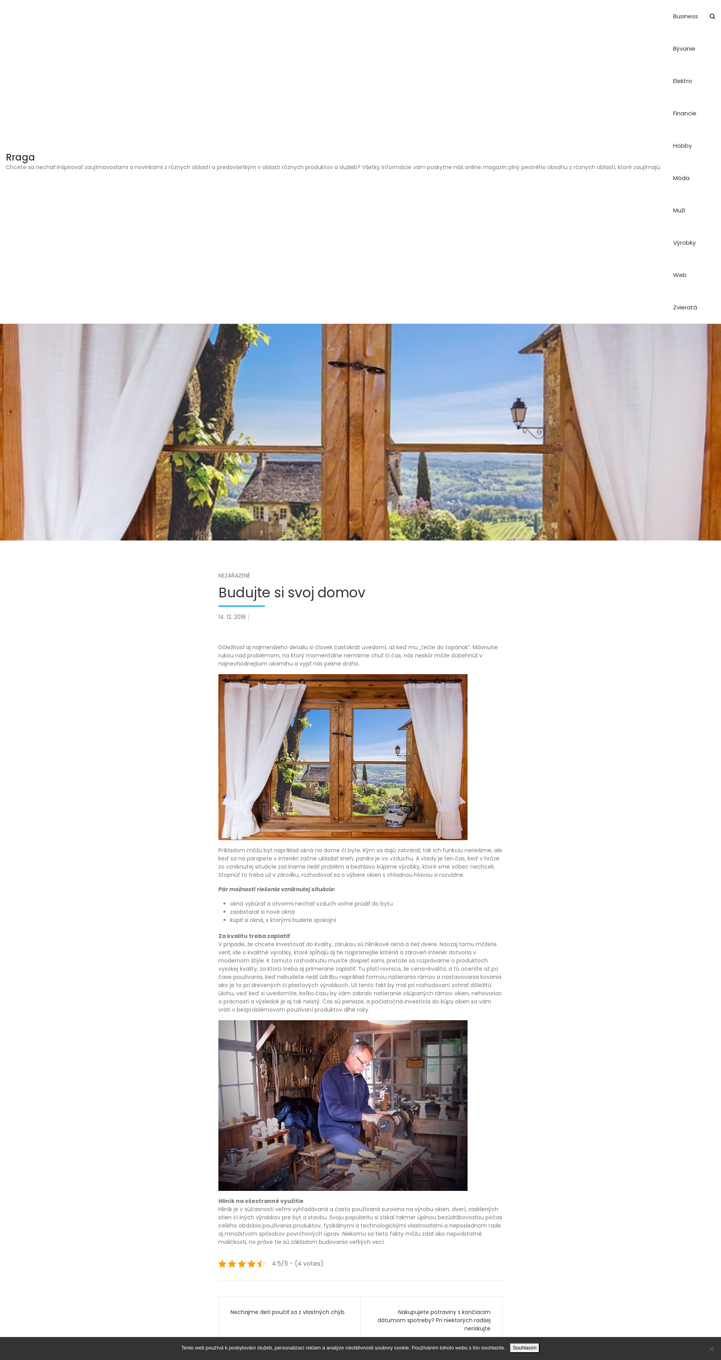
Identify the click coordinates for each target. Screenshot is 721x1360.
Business (685, 16)
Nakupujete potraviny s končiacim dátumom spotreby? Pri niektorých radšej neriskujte (434, 1320)
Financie (684, 113)
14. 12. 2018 (232, 617)
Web (680, 275)
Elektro (682, 81)
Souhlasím (524, 1348)
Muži (679, 210)
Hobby (682, 145)
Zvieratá (685, 307)
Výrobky (684, 242)
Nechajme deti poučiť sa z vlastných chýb (287, 1312)
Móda (681, 178)
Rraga (20, 157)
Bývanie (684, 48)
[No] (711, 1349)
